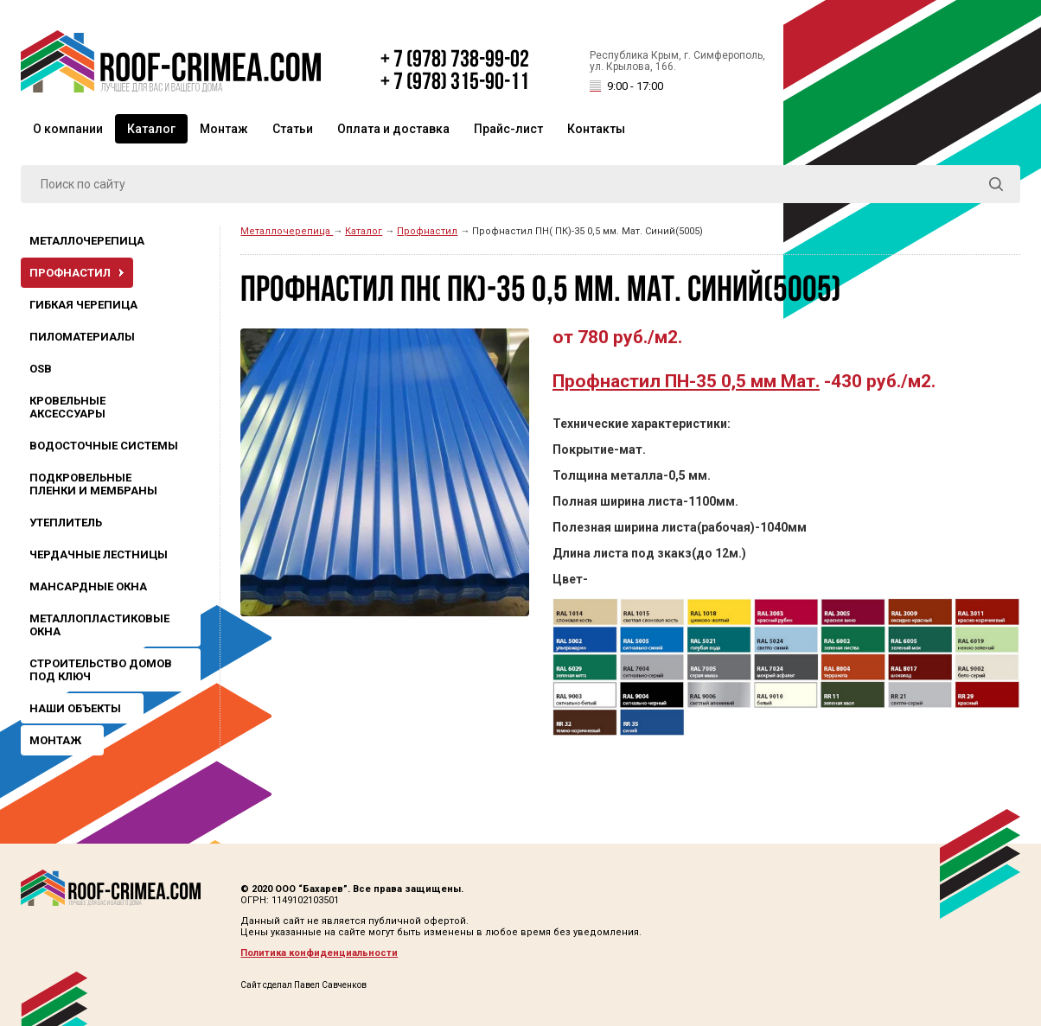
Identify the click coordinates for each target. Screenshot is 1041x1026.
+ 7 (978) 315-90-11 (454, 83)
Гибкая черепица (83, 304)
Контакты (596, 129)
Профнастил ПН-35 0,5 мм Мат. (686, 381)
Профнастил (70, 272)
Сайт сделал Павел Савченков (303, 985)
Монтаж (224, 129)
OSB (40, 368)
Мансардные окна (88, 586)
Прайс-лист (508, 129)
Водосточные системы (103, 445)
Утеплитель (65, 522)
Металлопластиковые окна (99, 625)
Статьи (292, 129)
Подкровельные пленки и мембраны (93, 484)
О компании (68, 129)
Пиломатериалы (82, 336)
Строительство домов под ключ (100, 670)
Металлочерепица (86, 240)
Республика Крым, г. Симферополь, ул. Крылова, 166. (677, 72)
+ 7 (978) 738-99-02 (454, 60)
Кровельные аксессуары (67, 407)
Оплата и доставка (393, 129)
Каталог (151, 129)
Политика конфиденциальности (319, 953)
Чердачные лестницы (98, 554)
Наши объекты (75, 708)
